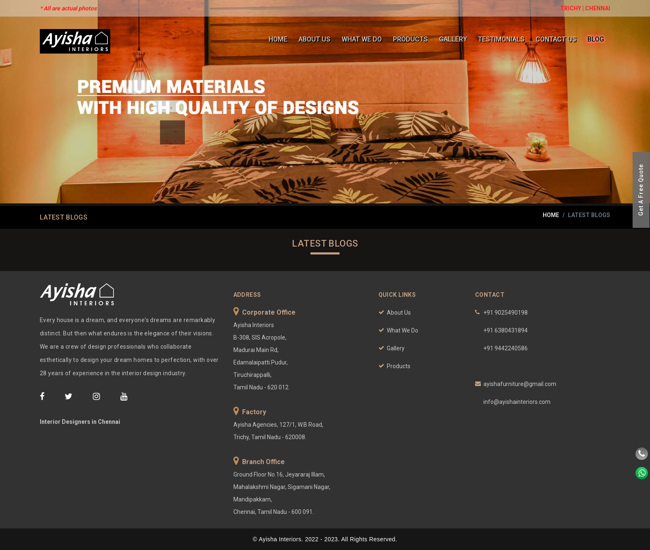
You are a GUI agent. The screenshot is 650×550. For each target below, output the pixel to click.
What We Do (363, 39)
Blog (595, 39)
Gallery (454, 39)
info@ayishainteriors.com (517, 401)
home (551, 215)
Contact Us (556, 39)
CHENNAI (597, 8)
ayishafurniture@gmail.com (519, 384)
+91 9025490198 (505, 312)
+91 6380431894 (505, 330)
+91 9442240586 (505, 348)
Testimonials (502, 39)
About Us (316, 39)
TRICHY (570, 8)
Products (411, 39)
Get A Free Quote (641, 190)
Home (280, 39)
